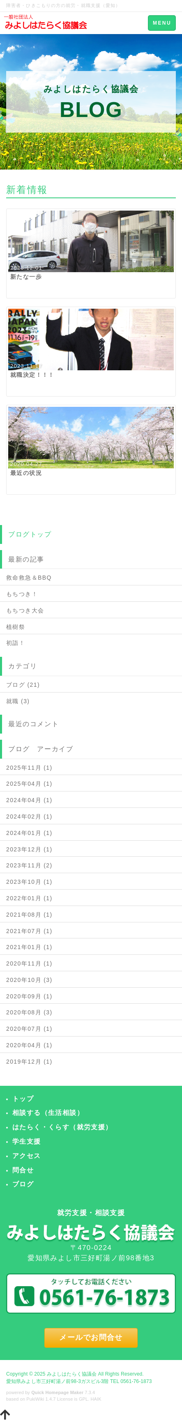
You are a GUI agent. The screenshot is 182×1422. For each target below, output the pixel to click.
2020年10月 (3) (29, 980)
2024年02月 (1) (29, 816)
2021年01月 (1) (29, 947)
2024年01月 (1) (29, 833)
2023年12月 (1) (29, 849)
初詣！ (15, 643)
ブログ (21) (23, 684)
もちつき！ (22, 594)
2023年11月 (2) (29, 865)
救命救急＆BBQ (29, 577)
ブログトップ (30, 534)
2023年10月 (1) (29, 881)
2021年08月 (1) (29, 914)
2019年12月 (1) (29, 1061)
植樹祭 (15, 627)
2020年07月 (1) (29, 1028)
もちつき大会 (25, 610)
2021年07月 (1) (29, 931)
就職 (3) (18, 701)
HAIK (96, 1399)
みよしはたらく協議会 (72, 1374)
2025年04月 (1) (29, 783)
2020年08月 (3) (29, 1012)
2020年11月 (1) (29, 963)
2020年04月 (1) (29, 1045)
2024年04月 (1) (29, 800)
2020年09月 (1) (29, 996)
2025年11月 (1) (29, 767)
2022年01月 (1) (29, 898)
